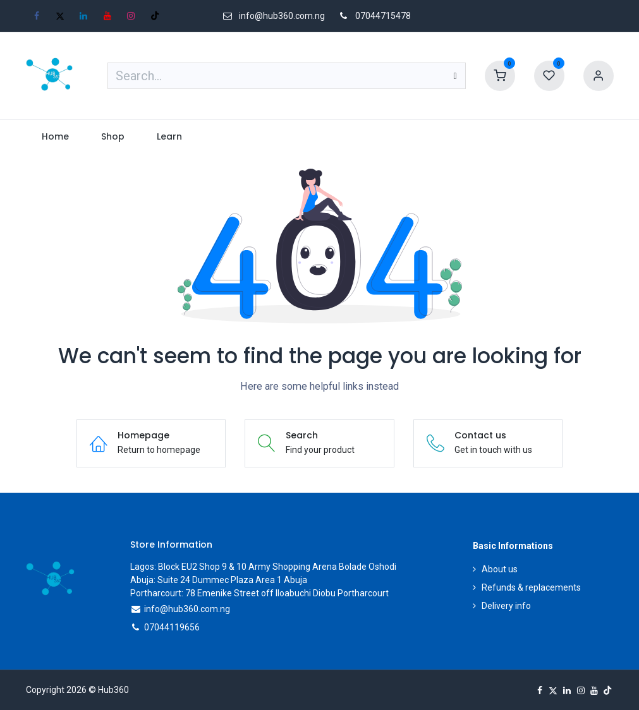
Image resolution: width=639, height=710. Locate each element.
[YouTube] (107, 16)
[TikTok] (155, 16)
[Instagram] (131, 16)
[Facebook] (37, 16)
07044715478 (383, 16)
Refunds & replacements (531, 587)
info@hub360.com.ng (187, 609)
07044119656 (172, 627)
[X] (60, 16)
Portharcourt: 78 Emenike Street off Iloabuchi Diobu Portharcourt (259, 593)
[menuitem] (55, 136)
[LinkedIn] (83, 16)
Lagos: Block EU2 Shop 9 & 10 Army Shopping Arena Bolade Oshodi (263, 567)
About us (500, 569)
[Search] (455, 75)
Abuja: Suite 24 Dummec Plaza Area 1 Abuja (218, 580)
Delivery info (506, 606)
